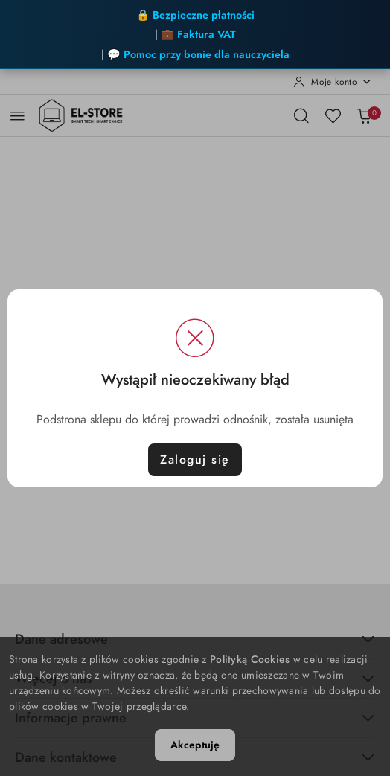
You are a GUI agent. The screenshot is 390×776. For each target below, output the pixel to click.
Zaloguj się (195, 460)
